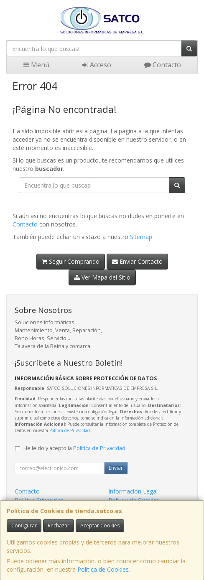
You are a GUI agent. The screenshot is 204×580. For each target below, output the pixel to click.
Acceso (96, 64)
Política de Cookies (103, 569)
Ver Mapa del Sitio (102, 277)
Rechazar (58, 525)
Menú (36, 64)
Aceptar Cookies (100, 525)
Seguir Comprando (70, 261)
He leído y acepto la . (75, 448)
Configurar (24, 525)
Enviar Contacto (137, 261)
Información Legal (133, 491)
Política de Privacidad (69, 430)
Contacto (162, 64)
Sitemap (141, 237)
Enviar (116, 467)
